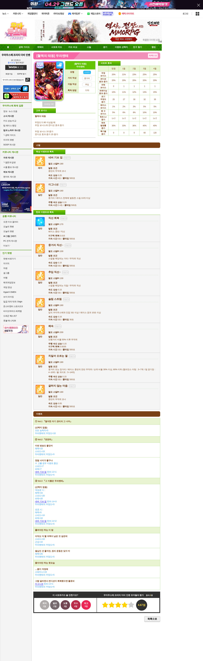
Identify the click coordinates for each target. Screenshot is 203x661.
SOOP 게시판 (9, 145)
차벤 (5, 268)
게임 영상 (7, 287)
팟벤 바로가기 (9, 259)
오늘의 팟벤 (8, 231)
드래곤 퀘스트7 (10, 316)
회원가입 (9, 74)
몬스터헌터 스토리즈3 (13, 306)
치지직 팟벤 (8, 140)
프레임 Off (49, 104)
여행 (5, 278)
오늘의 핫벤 (8, 227)
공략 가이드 (9, 135)
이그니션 (39, 584)
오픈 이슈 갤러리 (10, 222)
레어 (40, 166)
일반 (40, 193)
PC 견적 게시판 (10, 241)
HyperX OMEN (9, 292)
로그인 (185, 13)
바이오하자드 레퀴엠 (12, 311)
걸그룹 (6, 273)
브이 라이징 (8, 297)
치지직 (6, 263)
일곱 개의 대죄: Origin (12, 302)
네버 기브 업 (40, 472)
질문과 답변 (9, 162)
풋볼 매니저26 (9, 321)
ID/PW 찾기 (21, 74)
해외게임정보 (9, 282)
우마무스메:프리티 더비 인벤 (16, 55)
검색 (27, 80)
